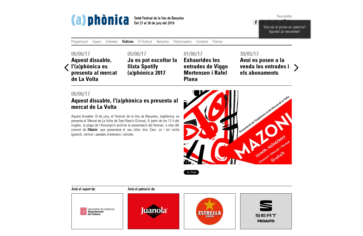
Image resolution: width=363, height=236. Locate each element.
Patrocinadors (182, 41)
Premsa (217, 41)
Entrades (111, 41)
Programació (79, 41)
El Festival (145, 41)
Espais (97, 41)
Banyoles (163, 41)
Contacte (202, 41)
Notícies (127, 41)
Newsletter (284, 16)
